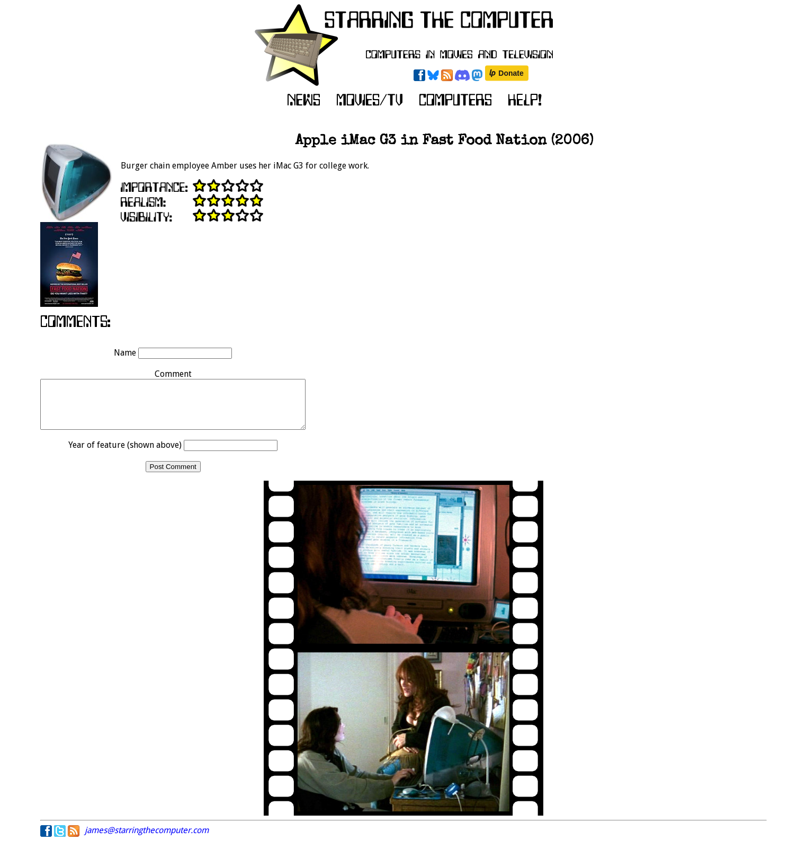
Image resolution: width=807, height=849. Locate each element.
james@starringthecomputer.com (147, 840)
